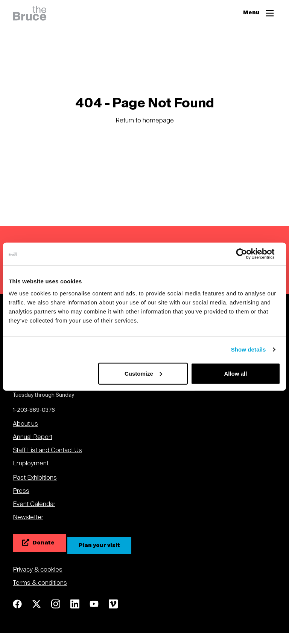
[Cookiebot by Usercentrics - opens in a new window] (247, 254)
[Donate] (39, 543)
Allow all (235, 373)
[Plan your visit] (99, 546)
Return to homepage (145, 121)
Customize (143, 373)
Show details (248, 349)
